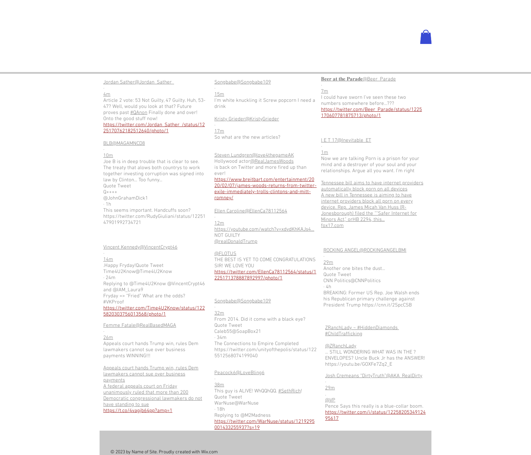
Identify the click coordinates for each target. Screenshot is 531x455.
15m (219, 94)
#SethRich (289, 391)
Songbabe (225, 82)
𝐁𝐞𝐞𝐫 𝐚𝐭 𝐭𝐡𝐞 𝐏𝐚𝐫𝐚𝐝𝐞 (342, 79)
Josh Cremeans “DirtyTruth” (355, 376)
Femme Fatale (119, 325)
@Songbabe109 (253, 82)
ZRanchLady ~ (341, 328)
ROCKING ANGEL (341, 250)
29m (328, 262)
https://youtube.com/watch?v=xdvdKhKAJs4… (264, 229)
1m (324, 153)
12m (219, 223)
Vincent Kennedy (121, 247)
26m (108, 338)
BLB (107, 143)
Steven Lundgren (233, 155)
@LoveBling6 (250, 373)
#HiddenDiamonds (378, 328)
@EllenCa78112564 (266, 211)
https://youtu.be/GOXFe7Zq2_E (358, 364)
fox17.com (332, 226)
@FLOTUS (225, 254)
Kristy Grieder (229, 119)
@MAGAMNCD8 (128, 143)
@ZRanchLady (340, 346)
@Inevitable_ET (354, 140)
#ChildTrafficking (343, 334)
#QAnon (138, 113)
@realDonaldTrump (235, 241)
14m (108, 259)
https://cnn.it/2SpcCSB (387, 305)
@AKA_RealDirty (404, 376)
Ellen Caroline (229, 211)
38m (219, 385)
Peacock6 (225, 373)
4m (106, 94)
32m (219, 313)
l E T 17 (329, 140)
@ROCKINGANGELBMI (382, 250)
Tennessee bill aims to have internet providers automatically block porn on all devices (372, 186)
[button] (426, 37)
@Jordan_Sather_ (154, 82)
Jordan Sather (119, 82)
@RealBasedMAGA (155, 325)
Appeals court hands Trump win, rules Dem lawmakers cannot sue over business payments (150, 374)
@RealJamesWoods (272, 161)
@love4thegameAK (273, 155)
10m (108, 156)
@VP (330, 400)
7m (324, 91)
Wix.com (209, 452)
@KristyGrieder (262, 119)
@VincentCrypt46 (158, 247)
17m (219, 131)
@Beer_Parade (379, 79)
